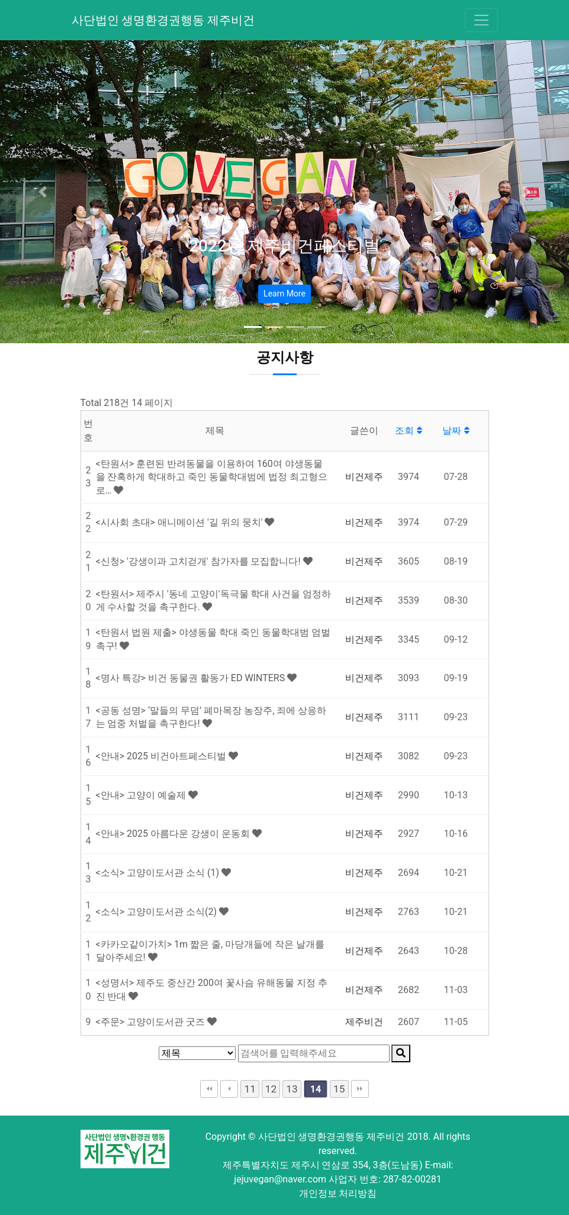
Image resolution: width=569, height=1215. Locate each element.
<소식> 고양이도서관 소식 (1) (158, 872)
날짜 (456, 430)
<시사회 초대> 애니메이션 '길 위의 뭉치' (180, 522)
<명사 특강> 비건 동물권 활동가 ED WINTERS (192, 678)
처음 (209, 1089)
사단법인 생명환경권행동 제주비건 (163, 20)
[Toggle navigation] (481, 20)
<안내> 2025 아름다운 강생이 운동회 (174, 833)
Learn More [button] (284, 293)
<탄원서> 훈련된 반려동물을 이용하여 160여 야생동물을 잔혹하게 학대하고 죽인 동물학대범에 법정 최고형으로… (212, 477)
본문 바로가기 (0, 0)
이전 (229, 1089)
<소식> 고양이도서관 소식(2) (157, 911)
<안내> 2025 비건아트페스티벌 (162, 756)
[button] (42, 191)
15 (339, 1089)
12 (271, 1089)
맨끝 (360, 1089)
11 (249, 1089)
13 (291, 1089)
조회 (408, 430)
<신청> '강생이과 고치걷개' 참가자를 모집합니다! (199, 561)
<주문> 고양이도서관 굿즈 (151, 1021)
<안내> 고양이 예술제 (142, 795)
